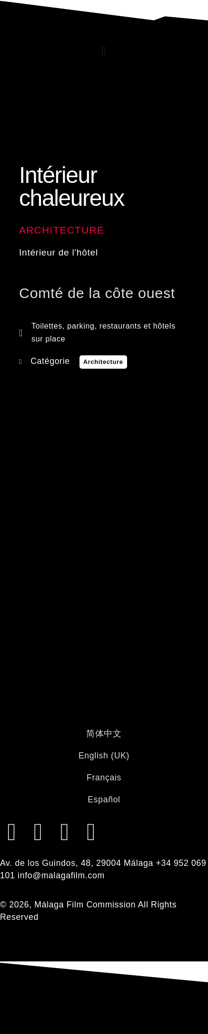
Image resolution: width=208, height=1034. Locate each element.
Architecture (61, 229)
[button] (104, 51)
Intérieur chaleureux (71, 186)
